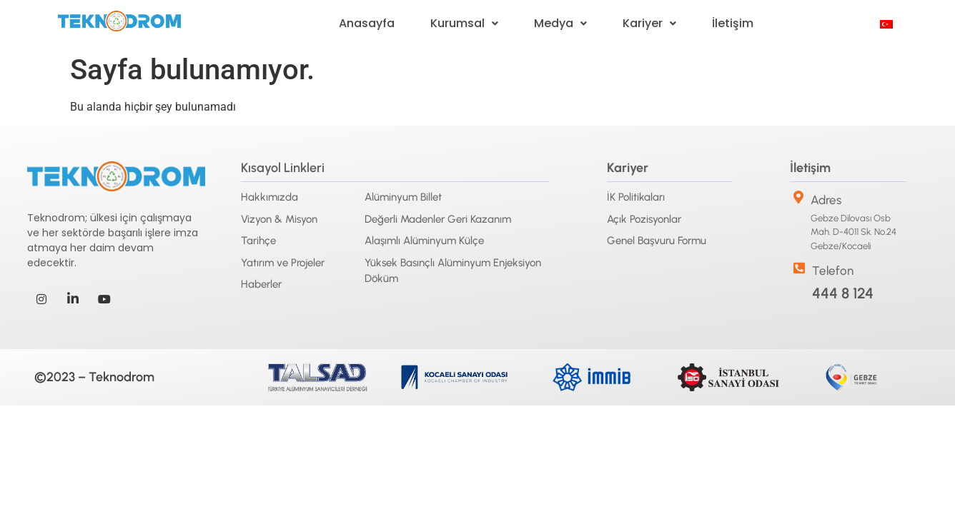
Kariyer (649, 23)
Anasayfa (367, 23)
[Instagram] (41, 299)
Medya (560, 23)
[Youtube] (104, 299)
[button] (464, 23)
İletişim (732, 23)
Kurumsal (464, 23)
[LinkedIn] (73, 299)
